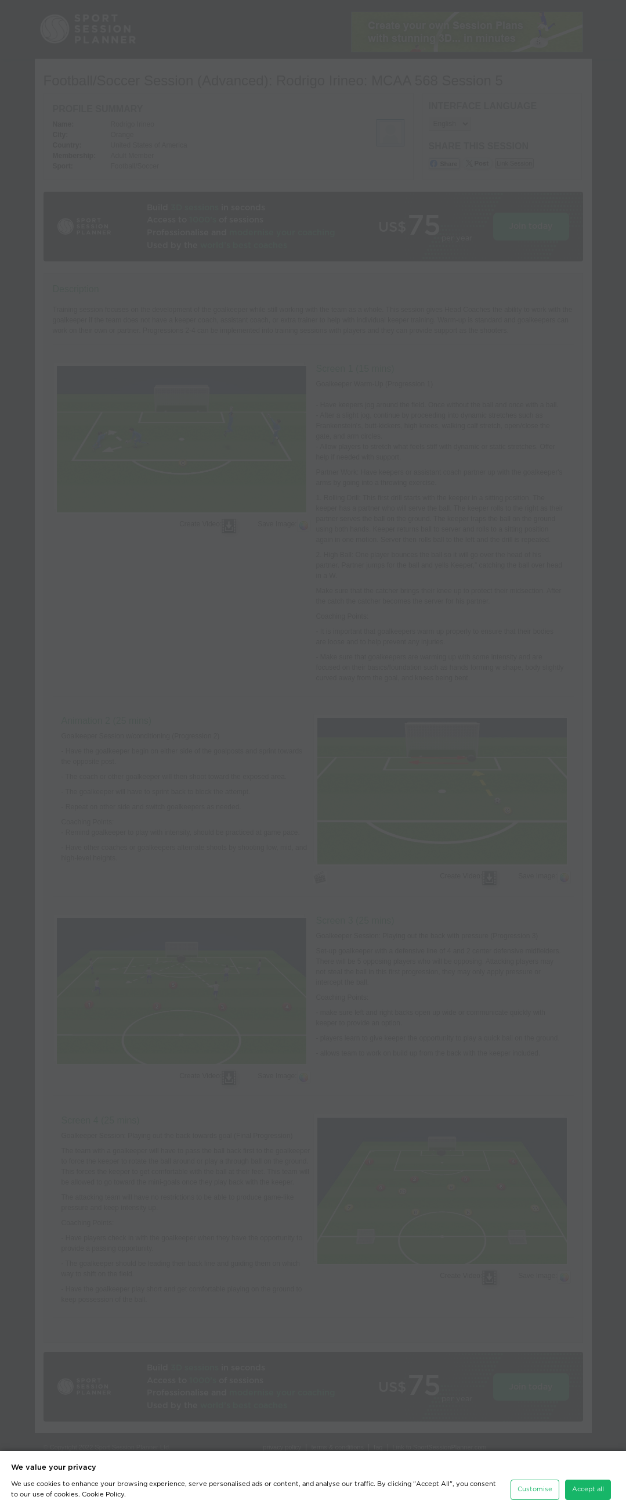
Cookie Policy (103, 1494)
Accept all (588, 1489)
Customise (535, 1489)
